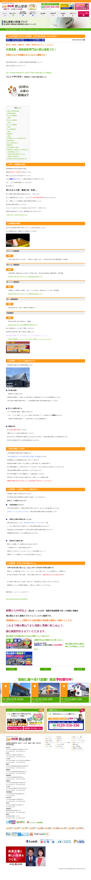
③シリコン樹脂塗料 (12, 124)
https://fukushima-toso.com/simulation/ (16, 599)
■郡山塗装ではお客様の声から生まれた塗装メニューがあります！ (28, 636)
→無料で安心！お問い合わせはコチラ (16, 215)
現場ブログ (73, 14)
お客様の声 (53, 14)
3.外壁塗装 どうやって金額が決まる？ (17, 138)
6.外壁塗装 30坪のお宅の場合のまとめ (17, 158)
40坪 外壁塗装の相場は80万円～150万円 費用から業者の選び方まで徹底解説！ (29, 72)
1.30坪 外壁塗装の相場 (13, 111)
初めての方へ (13, 14)
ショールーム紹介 (83, 14)
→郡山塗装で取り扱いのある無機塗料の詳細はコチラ (22, 324)
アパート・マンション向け (79, 740)
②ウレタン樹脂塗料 (12, 120)
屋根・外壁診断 (76, 746)
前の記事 (79, 669)
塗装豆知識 (20, 40)
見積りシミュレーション (78, 742)
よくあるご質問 (60, 744)
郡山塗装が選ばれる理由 (23, 13)
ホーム (5, 14)
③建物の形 (9, 145)
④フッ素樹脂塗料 (11, 129)
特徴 (9, 117)
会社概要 (48, 744)
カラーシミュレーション (78, 749)
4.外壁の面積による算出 (13, 147)
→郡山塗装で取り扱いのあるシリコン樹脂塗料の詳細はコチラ (25, 294)
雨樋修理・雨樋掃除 (77, 748)
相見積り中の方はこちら (33, 728)
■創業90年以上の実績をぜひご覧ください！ (49, 640)
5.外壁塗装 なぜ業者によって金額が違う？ (18, 149)
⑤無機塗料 (9, 133)
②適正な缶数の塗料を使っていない (16, 154)
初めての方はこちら (15, 728)
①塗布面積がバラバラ (13, 151)
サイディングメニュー (78, 738)
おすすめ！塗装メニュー (33, 13)
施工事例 (43, 14)
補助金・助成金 (10, 40)
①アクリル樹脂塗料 (12, 115)
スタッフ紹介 (49, 746)
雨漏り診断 (75, 744)
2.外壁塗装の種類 (11, 113)
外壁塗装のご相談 (39, 40)
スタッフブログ (28, 40)
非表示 (19, 107)
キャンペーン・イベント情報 (63, 742)
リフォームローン (61, 748)
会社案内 (63, 14)
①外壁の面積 (10, 140)
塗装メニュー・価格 (77, 737)
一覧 (45, 669)
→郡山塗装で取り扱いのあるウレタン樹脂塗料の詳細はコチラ (25, 276)
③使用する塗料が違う (13, 156)
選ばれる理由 (49, 740)
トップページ (49, 737)
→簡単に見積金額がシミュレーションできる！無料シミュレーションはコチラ (29, 339)
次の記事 (11, 669)
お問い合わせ (60, 746)
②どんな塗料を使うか (12, 142)
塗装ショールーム (50, 742)
